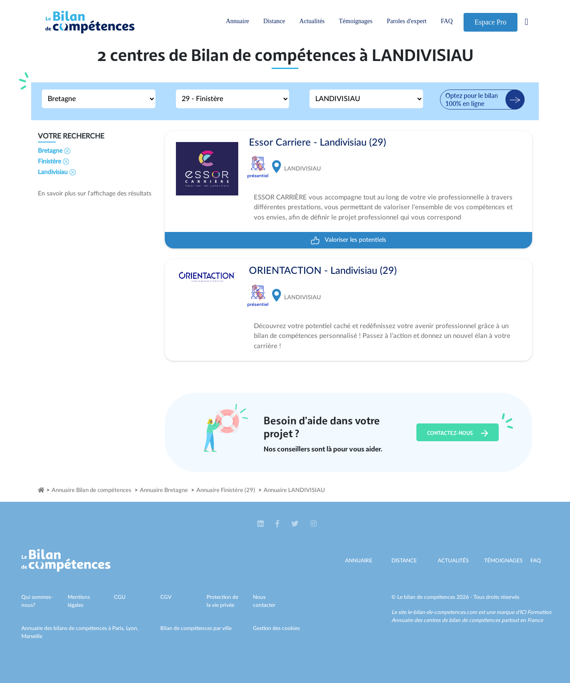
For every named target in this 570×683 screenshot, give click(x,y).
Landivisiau (57, 172)
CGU (120, 597)
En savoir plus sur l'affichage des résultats (94, 194)
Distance (274, 21)
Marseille (31, 636)
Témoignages (355, 21)
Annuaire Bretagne (164, 490)
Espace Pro (491, 22)
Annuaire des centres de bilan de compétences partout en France (467, 620)
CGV (165, 597)
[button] (261, 523)
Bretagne (54, 151)
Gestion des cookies (276, 628)
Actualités (312, 21)
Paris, (119, 628)
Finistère (53, 162)
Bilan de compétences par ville (196, 628)
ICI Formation (535, 612)
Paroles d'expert (406, 21)
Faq (535, 560)
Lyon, (132, 628)
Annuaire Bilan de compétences (91, 490)
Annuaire (237, 21)
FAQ (447, 21)
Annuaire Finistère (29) (225, 490)
